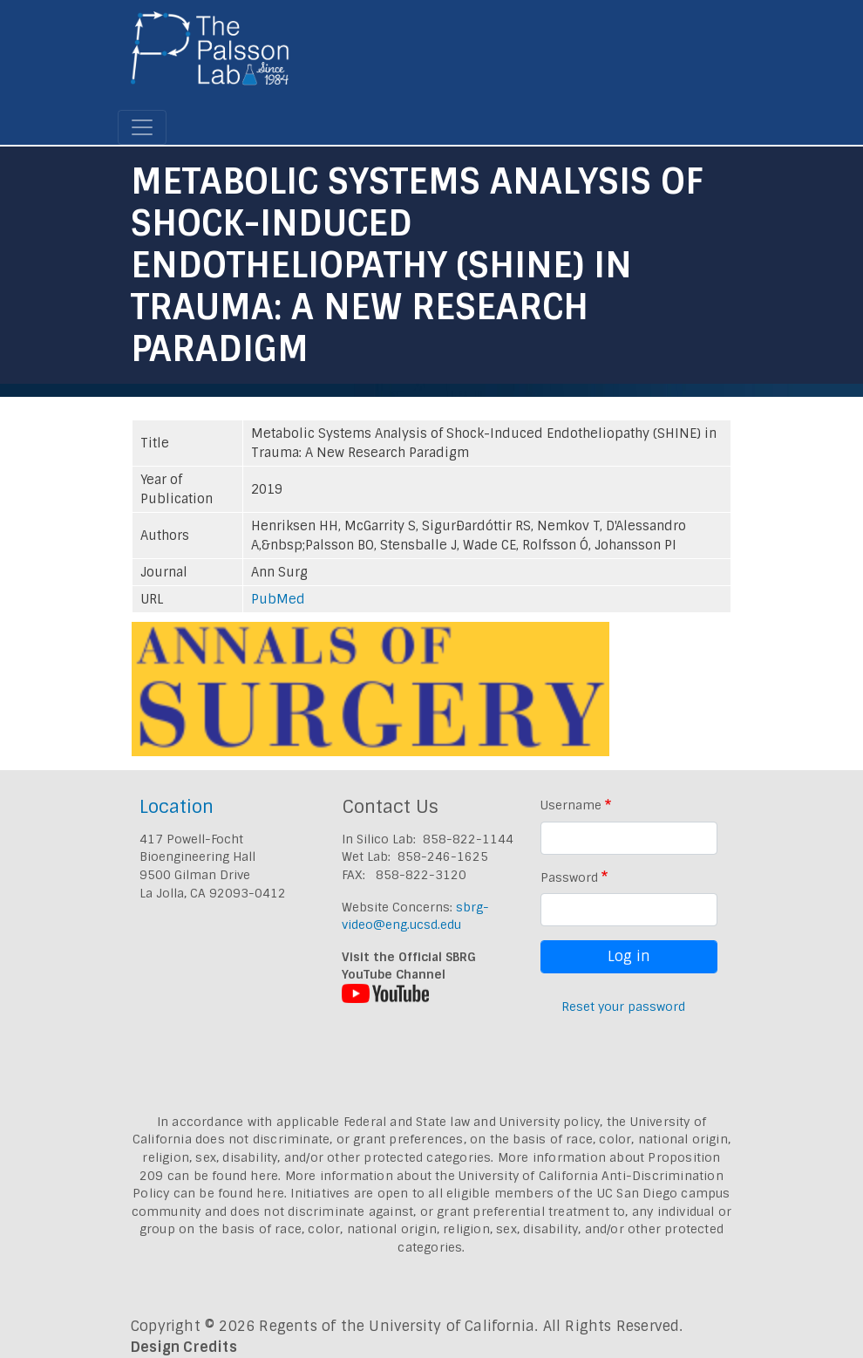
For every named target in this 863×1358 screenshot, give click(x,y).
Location (176, 806)
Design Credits (184, 1347)
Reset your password (623, 1006)
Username (570, 805)
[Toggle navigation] (142, 127)
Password (569, 877)
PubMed (278, 599)
